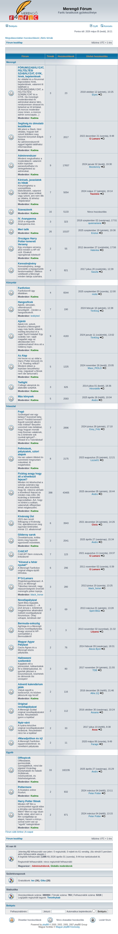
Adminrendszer (27, 155)
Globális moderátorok (61, 866)
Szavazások (25, 209)
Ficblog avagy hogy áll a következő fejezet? (30, 476)
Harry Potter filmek (29, 801)
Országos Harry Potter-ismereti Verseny (27, 241)
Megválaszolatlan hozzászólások (22, 38)
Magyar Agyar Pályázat (26, 643)
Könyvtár (11, 282)
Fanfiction (24, 288)
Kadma (35, 118)
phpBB (46, 924)
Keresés (106, 26)
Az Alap (22, 355)
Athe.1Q (94, 693)
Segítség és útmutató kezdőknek (30, 125)
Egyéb (9, 752)
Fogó (21, 411)
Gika (43, 880)
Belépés (11, 26)
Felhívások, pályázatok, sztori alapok (28, 451)
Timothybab (53, 897)
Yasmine (94, 194)
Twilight (22, 382)
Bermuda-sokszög (29, 623)
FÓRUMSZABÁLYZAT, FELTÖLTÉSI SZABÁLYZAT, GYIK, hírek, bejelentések (31, 72)
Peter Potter (94, 793)
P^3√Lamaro (25, 578)
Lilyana (95, 631)
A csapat (29, 832)
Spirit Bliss (94, 611)
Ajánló (22, 321)
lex (32, 880)
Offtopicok (24, 757)
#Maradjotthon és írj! (30, 738)
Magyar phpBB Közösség (68, 927)
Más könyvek (26, 396)
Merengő (11, 62)
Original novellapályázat (27, 705)
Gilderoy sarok (27, 534)
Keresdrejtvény (27, 263)
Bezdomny (94, 167)
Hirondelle (95, 388)
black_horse (37, 594)
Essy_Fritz (94, 429)
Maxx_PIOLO (95, 368)
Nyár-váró (24, 722)
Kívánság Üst (26, 516)
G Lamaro (94, 138)
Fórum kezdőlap (14, 43)
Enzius (94, 233)
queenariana (94, 223)
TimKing (95, 311)
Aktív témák (47, 38)
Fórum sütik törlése (14, 832)
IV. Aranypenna (27, 218)
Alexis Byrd (95, 649)
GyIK (94, 26)
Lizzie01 (94, 460)
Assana (95, 712)
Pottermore (24, 787)
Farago (94, 744)
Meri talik (23, 229)
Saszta (94, 272)
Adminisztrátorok (40, 866)
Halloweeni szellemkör (24, 659)
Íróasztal (11, 406)
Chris (95, 524)
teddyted (35, 316)
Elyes (95, 94)
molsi (95, 294)
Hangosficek (25, 302)
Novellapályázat (27, 600)
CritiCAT (23, 551)
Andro (95, 400)
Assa (94, 729)
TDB (95, 670)
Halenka (94, 250)
